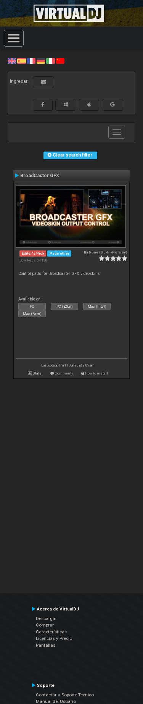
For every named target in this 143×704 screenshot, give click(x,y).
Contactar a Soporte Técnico (65, 695)
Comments (64, 373)
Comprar (45, 625)
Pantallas (45, 645)
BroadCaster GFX (39, 175)
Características (51, 632)
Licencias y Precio (54, 638)
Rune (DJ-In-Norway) (108, 252)
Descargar (46, 618)
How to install (96, 373)
